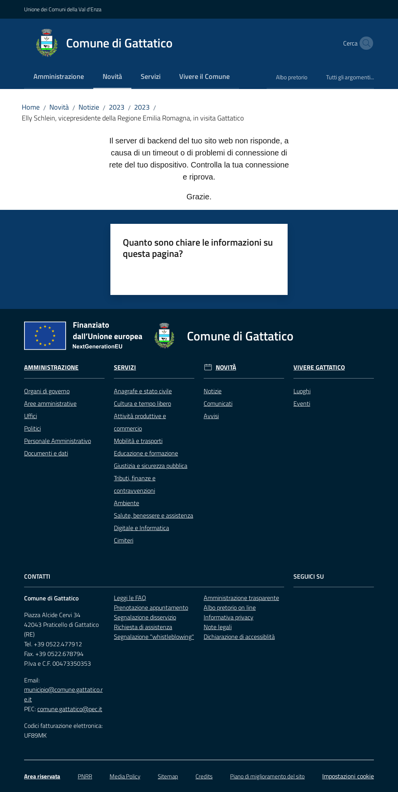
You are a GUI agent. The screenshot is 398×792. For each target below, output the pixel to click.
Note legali (218, 627)
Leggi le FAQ (130, 597)
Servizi (125, 367)
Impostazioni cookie (348, 776)
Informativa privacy (228, 617)
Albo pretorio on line (230, 607)
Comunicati (218, 403)
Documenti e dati (46, 453)
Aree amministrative (50, 403)
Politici (32, 428)
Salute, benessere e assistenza (153, 515)
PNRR (85, 776)
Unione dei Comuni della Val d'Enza (62, 9)
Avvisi (211, 415)
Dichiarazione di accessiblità (239, 636)
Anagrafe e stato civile (143, 391)
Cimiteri (123, 540)
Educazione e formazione (146, 453)
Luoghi (302, 391)
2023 (116, 107)
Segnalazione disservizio (145, 617)
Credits (204, 776)
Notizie (89, 107)
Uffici (30, 415)
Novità (59, 107)
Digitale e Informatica (141, 527)
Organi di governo (47, 391)
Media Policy (125, 776)
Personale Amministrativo (57, 440)
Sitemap (168, 776)
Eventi (301, 403)
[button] (364, 43)
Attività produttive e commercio (140, 422)
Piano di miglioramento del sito (267, 776)
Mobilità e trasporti (138, 440)
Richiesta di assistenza (143, 627)
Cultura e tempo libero (142, 403)
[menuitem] (58, 77)
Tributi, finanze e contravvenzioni (134, 484)
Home (31, 107)
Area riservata (42, 776)
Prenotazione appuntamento (151, 607)
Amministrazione (51, 367)
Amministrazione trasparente (241, 597)
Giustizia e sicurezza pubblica (150, 465)
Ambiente (126, 503)
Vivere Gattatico (319, 367)
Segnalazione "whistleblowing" (154, 636)
